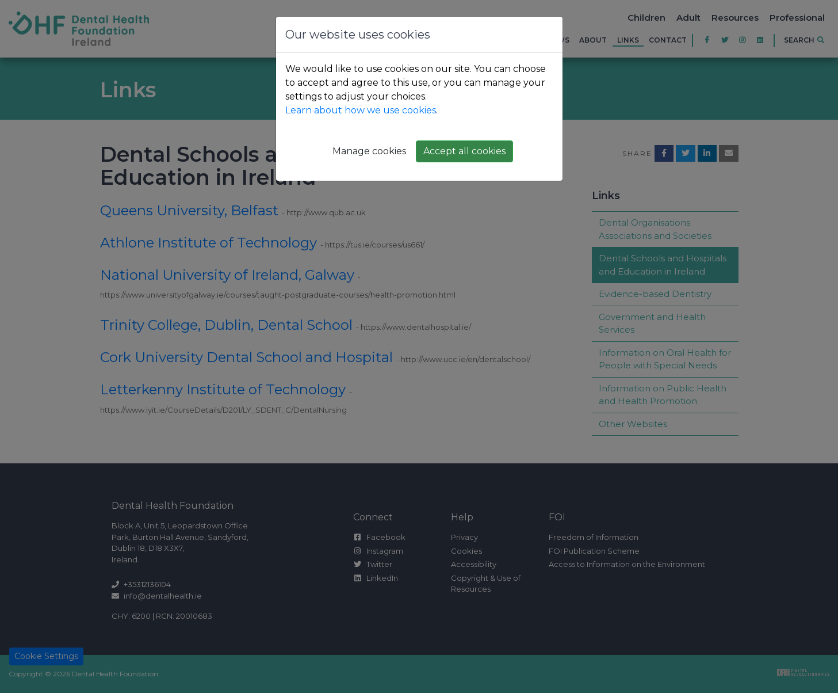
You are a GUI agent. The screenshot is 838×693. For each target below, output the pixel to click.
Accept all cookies (464, 151)
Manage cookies (369, 151)
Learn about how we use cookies (360, 110)
